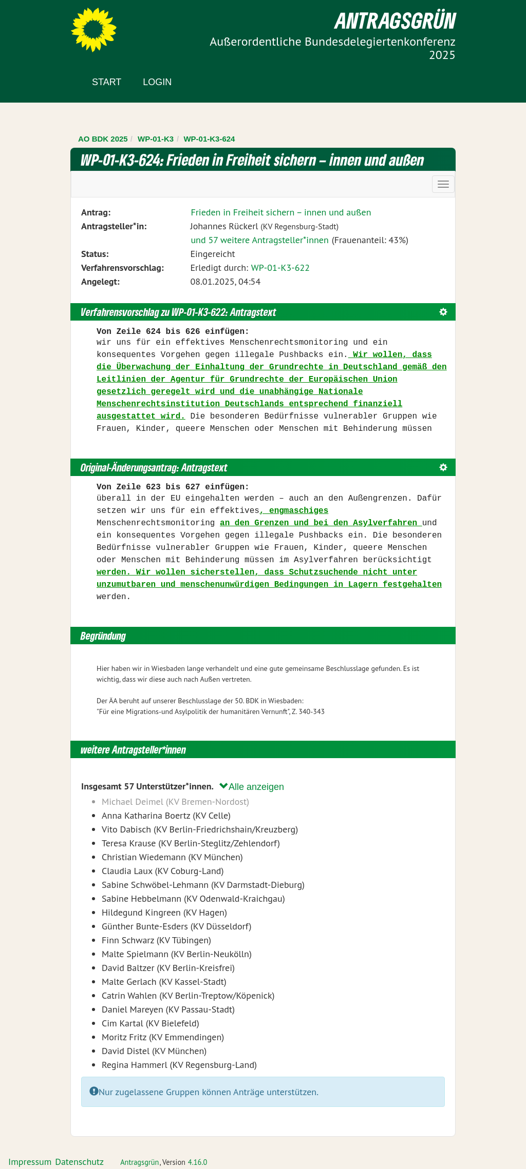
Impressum (29, 1161)
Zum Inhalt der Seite (46, 25)
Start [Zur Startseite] (106, 82)
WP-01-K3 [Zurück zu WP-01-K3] (156, 138)
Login (157, 82)
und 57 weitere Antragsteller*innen (259, 240)
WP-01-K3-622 (280, 267)
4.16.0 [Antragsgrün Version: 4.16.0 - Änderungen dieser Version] (198, 1162)
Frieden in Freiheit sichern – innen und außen (281, 212)
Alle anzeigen (251, 786)
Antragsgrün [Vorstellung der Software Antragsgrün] (139, 1162)
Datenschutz (79, 1161)
